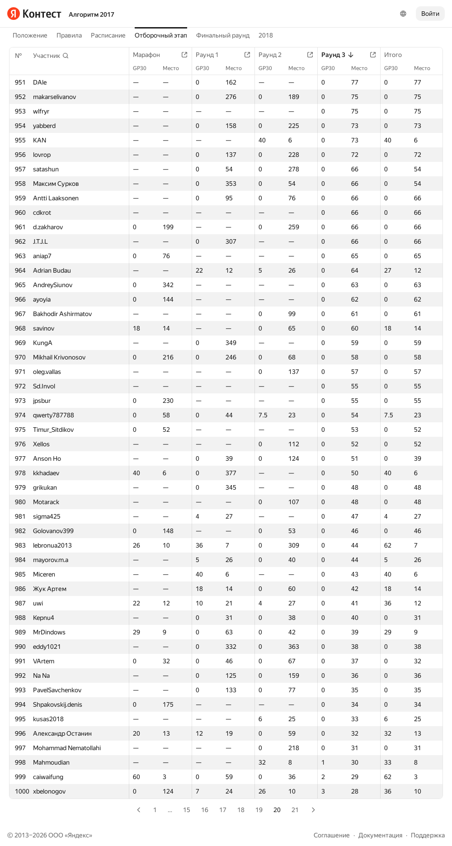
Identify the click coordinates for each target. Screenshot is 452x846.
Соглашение (332, 835)
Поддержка (428, 835)
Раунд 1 (212, 54)
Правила (69, 35)
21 (295, 809)
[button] (51, 55)
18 (241, 809)
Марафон (151, 54)
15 (186, 809)
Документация (380, 835)
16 (204, 809)
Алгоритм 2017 (91, 14)
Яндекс (78, 835)
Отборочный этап (161, 35)
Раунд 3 (337, 54)
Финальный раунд (223, 35)
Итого (397, 54)
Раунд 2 (275, 54)
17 (222, 809)
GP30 (144, 68)
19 (259, 809)
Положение (30, 35)
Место (175, 68)
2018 (266, 35)
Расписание (108, 35)
